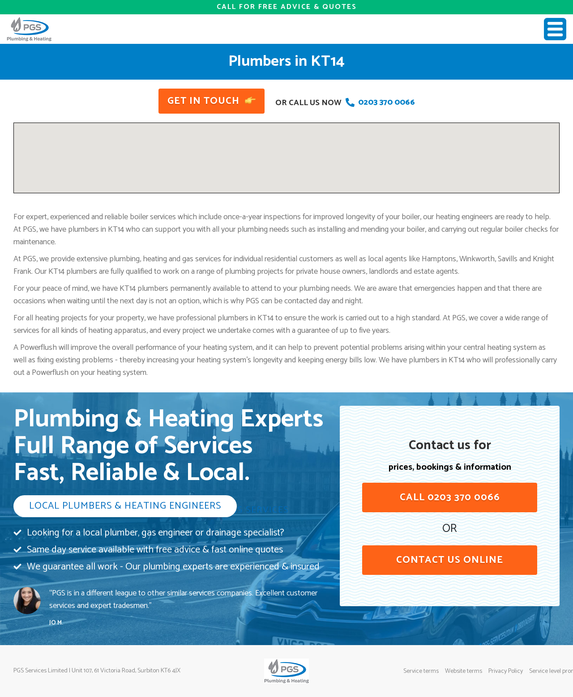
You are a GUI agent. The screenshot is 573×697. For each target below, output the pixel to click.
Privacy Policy (505, 671)
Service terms (421, 671)
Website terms (463, 671)
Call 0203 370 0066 (450, 497)
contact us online (449, 560)
